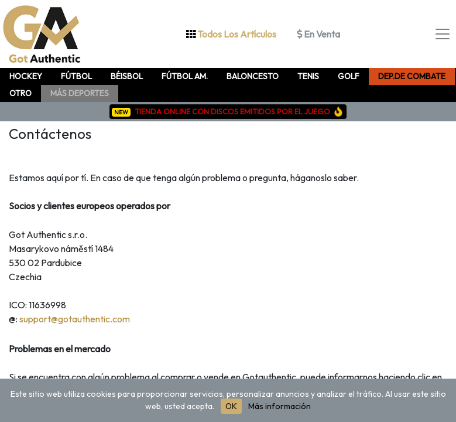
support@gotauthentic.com (74, 319)
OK (231, 406)
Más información (279, 406)
